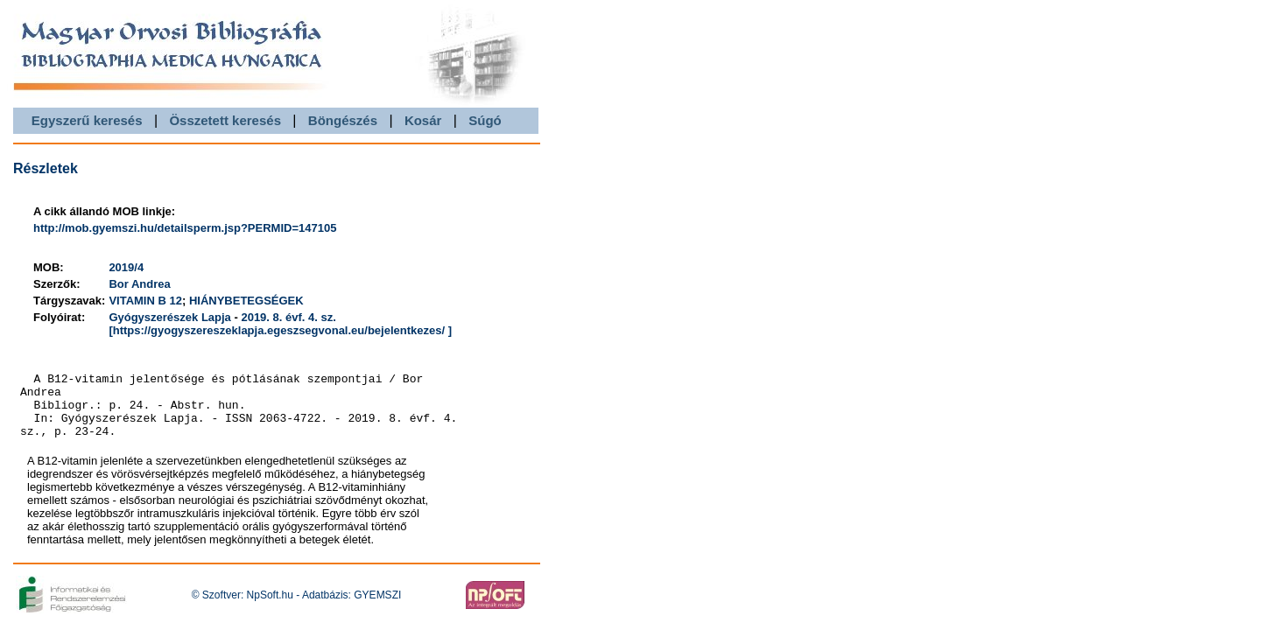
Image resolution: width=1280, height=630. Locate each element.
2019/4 (126, 267)
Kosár (423, 120)
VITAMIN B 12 (145, 300)
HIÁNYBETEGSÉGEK (246, 300)
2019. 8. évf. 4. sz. (288, 317)
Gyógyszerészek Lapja (169, 317)
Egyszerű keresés (87, 120)
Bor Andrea (139, 283)
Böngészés (342, 120)
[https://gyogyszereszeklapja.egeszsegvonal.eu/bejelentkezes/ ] (280, 330)
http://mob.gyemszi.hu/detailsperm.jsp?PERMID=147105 (184, 227)
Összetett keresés (225, 120)
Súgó (485, 120)
